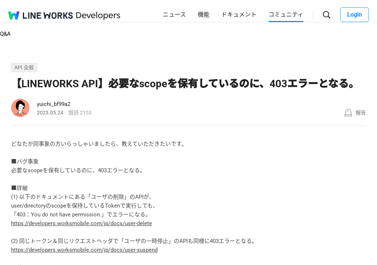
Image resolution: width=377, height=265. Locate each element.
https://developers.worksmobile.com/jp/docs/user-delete (81, 223)
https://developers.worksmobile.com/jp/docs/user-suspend (84, 250)
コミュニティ (285, 14)
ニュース (174, 14)
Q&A (5, 34)
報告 (361, 113)
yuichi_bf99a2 (53, 104)
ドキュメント (239, 14)
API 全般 (24, 67)
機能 (203, 14)
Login (354, 14)
